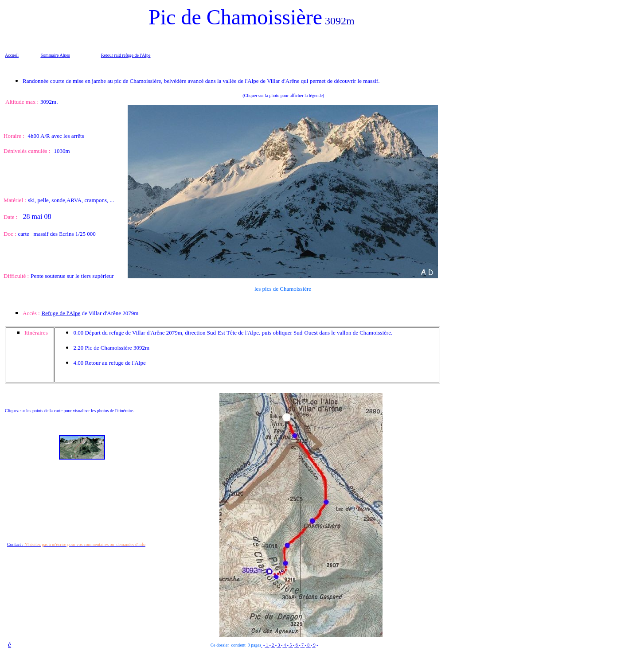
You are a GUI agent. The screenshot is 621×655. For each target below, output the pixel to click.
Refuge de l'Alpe (61, 313)
